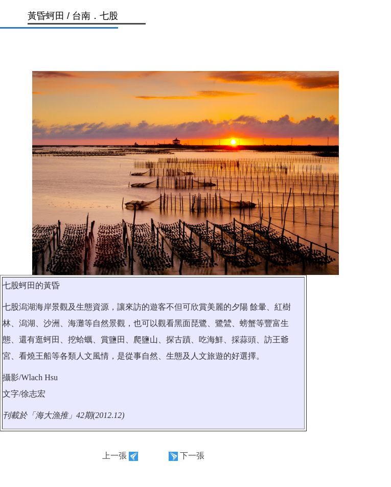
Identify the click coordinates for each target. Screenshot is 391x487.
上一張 (114, 455)
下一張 (192, 455)
